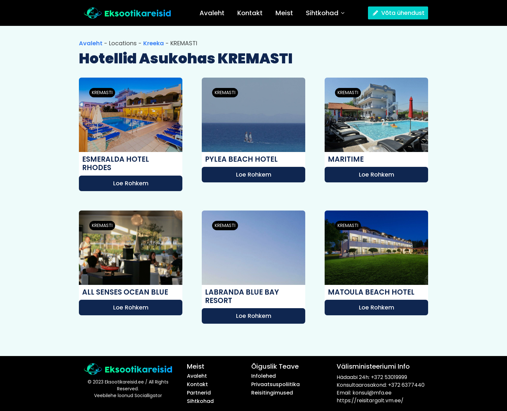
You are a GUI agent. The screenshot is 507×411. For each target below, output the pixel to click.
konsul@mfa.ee (372, 392)
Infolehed (263, 376)
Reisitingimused (272, 392)
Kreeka (153, 43)
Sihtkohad (322, 12)
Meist (284, 12)
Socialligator (148, 395)
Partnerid (199, 392)
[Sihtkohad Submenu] (345, 13)
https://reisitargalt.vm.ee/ (370, 400)
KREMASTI (102, 92)
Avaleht (212, 12)
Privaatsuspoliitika (275, 384)
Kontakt (250, 12)
